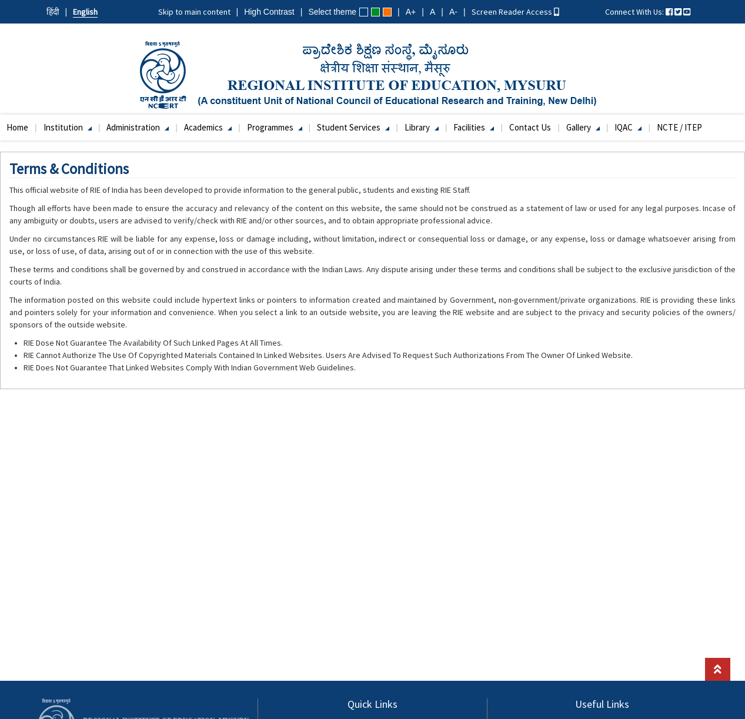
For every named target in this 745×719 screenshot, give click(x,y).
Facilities (473, 127)
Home (17, 127)
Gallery (583, 127)
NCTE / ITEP (679, 127)
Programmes (274, 127)
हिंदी (52, 11)
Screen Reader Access (515, 11)
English (85, 11)
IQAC (628, 127)
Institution (68, 127)
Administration (137, 127)
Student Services (353, 127)
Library (422, 127)
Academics (208, 127)
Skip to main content (194, 11)
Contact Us (530, 127)
